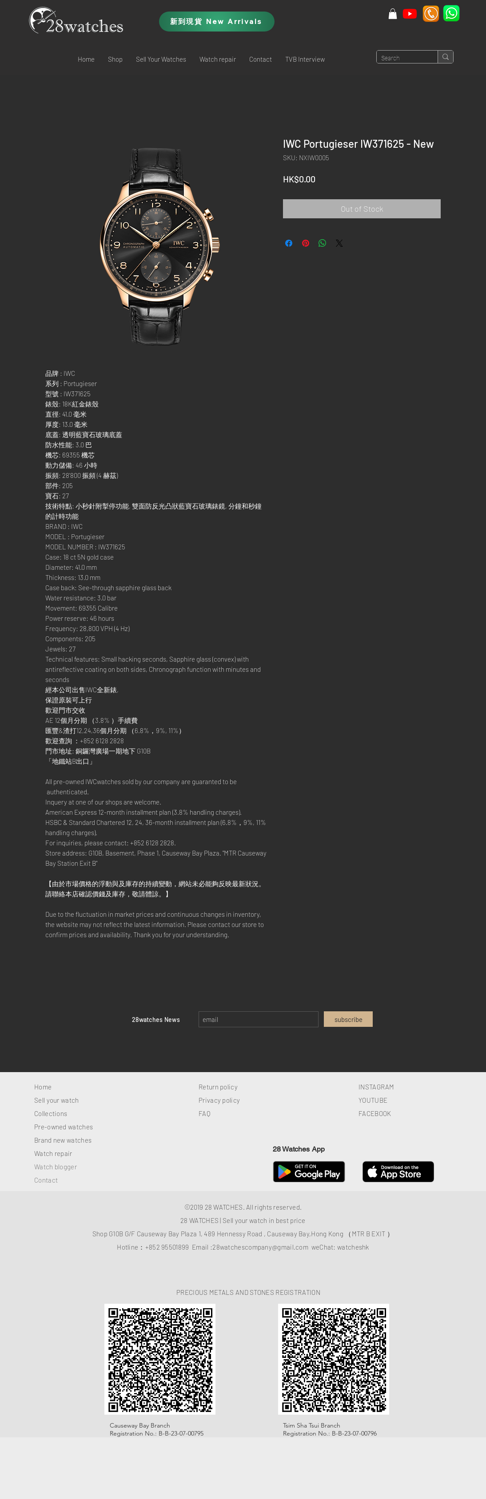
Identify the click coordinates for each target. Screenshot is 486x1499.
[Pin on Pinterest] (305, 243)
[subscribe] (348, 1019)
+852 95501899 (167, 1247)
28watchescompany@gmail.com (260, 1247)
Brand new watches (63, 1140)
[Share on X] (339, 243)
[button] (115, 59)
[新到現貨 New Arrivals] (217, 22)
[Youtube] (410, 13)
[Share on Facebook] (288, 243)
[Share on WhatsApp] (322, 243)
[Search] (400, 59)
